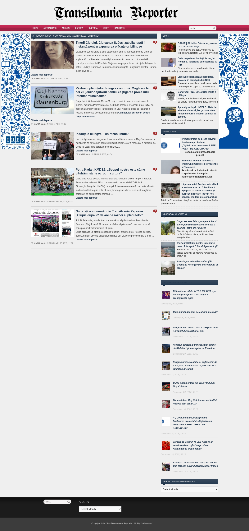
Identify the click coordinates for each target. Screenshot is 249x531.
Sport (106, 28)
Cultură (93, 28)
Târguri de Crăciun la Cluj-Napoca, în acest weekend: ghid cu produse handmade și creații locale (193, 445)
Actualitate (50, 28)
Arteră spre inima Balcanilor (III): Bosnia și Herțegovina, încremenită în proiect (197, 264)
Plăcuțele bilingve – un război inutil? (102, 134)
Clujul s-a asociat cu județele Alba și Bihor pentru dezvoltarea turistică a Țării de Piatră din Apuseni (196, 224)
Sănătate (120, 28)
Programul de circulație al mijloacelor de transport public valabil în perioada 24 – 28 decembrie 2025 (195, 365)
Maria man (39, 78)
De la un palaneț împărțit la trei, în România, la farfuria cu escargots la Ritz (197, 61)
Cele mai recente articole (177, 283)
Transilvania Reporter (122, 523)
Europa (79, 28)
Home (35, 28)
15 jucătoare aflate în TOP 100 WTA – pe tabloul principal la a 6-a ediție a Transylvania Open (194, 294)
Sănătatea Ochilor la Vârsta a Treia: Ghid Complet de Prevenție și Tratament (200, 164)
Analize (66, 28)
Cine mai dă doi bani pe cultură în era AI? (195, 312)
